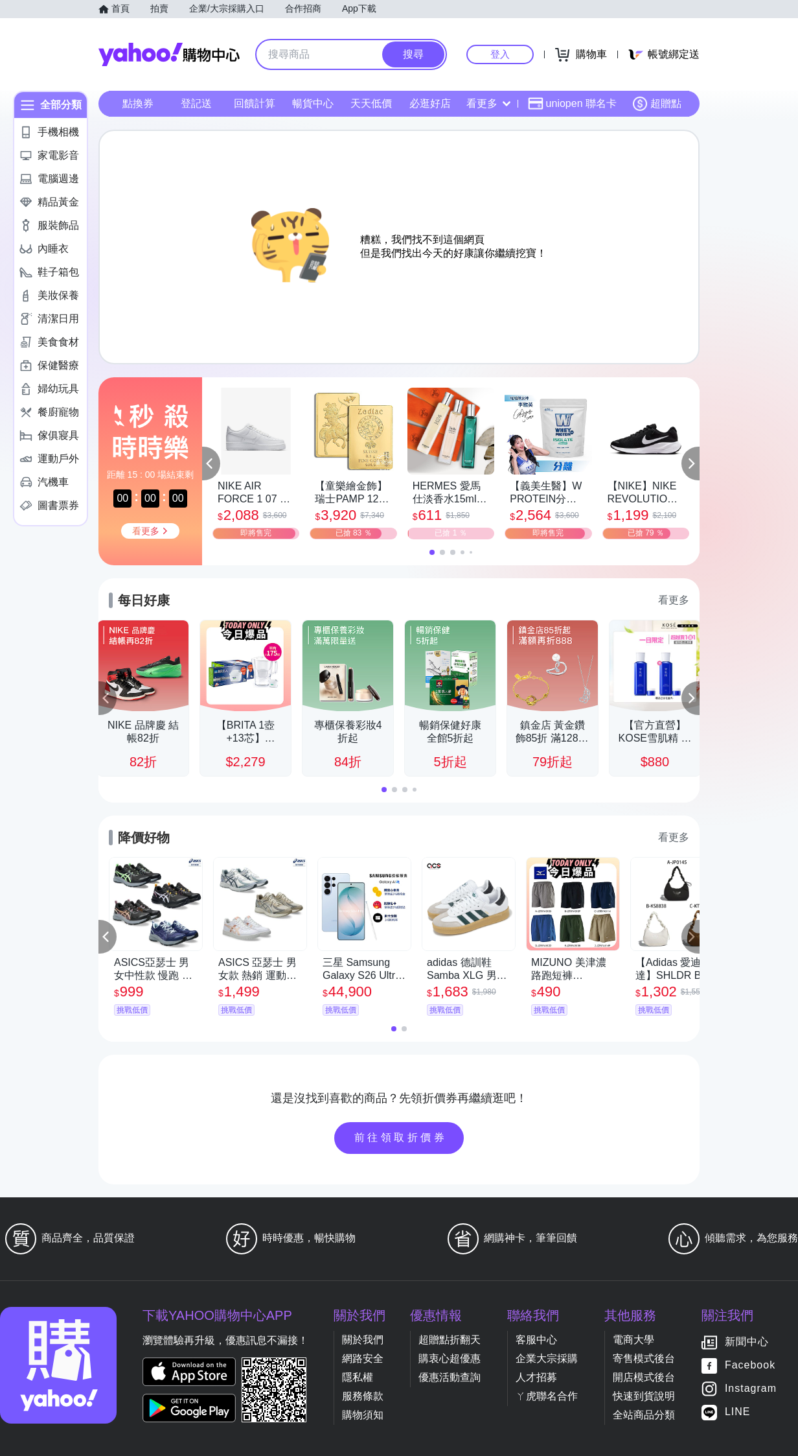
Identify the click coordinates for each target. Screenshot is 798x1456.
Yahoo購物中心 (169, 54)
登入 (500, 54)
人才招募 (536, 1377)
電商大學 (633, 1339)
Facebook (750, 1365)
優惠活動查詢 (449, 1377)
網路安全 (362, 1358)
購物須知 (362, 1414)
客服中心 (536, 1339)
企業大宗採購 (547, 1358)
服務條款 (362, 1396)
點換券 (138, 103)
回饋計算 (254, 103)
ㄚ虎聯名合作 (547, 1396)
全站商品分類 (644, 1414)
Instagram (751, 1388)
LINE (738, 1412)
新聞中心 (747, 1342)
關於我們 (362, 1339)
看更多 (488, 103)
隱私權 (357, 1377)
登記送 (196, 103)
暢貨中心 (313, 103)
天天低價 (371, 103)
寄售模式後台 (644, 1358)
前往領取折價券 (401, 1137)
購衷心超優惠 (449, 1358)
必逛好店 (430, 103)
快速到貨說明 (644, 1396)
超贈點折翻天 (449, 1339)
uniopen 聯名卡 (572, 104)
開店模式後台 (644, 1377)
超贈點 (656, 104)
